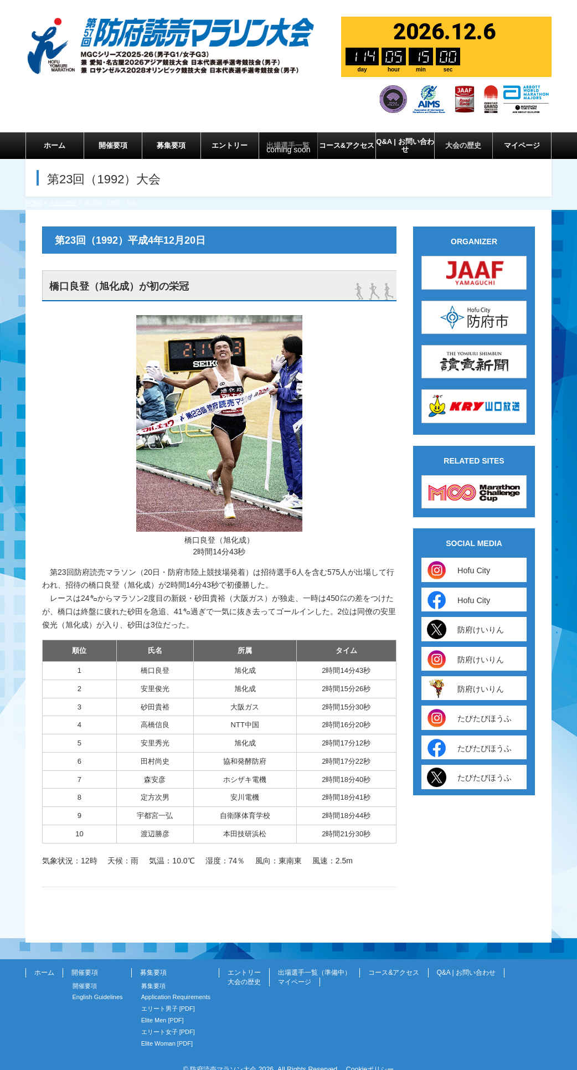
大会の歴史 (244, 971)
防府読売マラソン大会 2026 (232, 1058)
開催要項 (84, 961)
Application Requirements (175, 985)
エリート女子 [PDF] (168, 1020)
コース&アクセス (393, 961)
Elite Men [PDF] (162, 1009)
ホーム (44, 961)
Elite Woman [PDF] (167, 1032)
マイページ (294, 971)
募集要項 (153, 961)
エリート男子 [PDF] (168, 997)
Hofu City (471, 559)
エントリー (244, 961)
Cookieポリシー (370, 1058)
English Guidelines (98, 985)
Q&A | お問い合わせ (466, 961)
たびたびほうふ (482, 707)
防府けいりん (478, 618)
